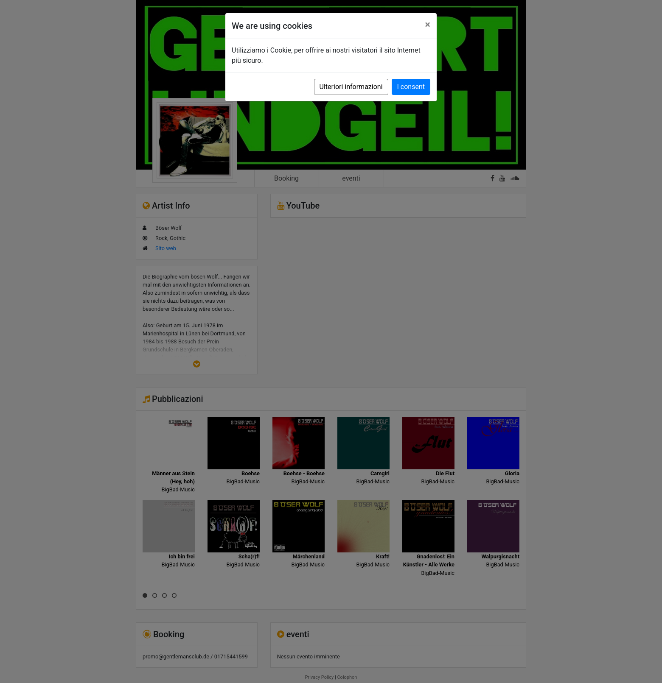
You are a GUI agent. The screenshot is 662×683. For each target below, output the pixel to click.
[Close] (427, 24)
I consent (411, 87)
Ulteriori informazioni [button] (351, 87)
